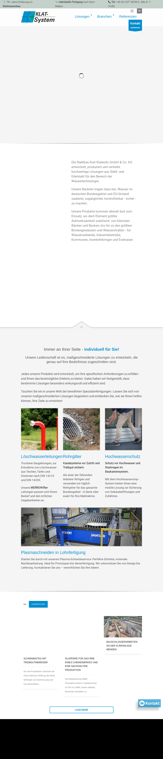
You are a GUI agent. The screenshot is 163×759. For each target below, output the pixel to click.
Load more (81, 675)
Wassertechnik (38, 604)
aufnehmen (135, 26)
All (25, 604)
